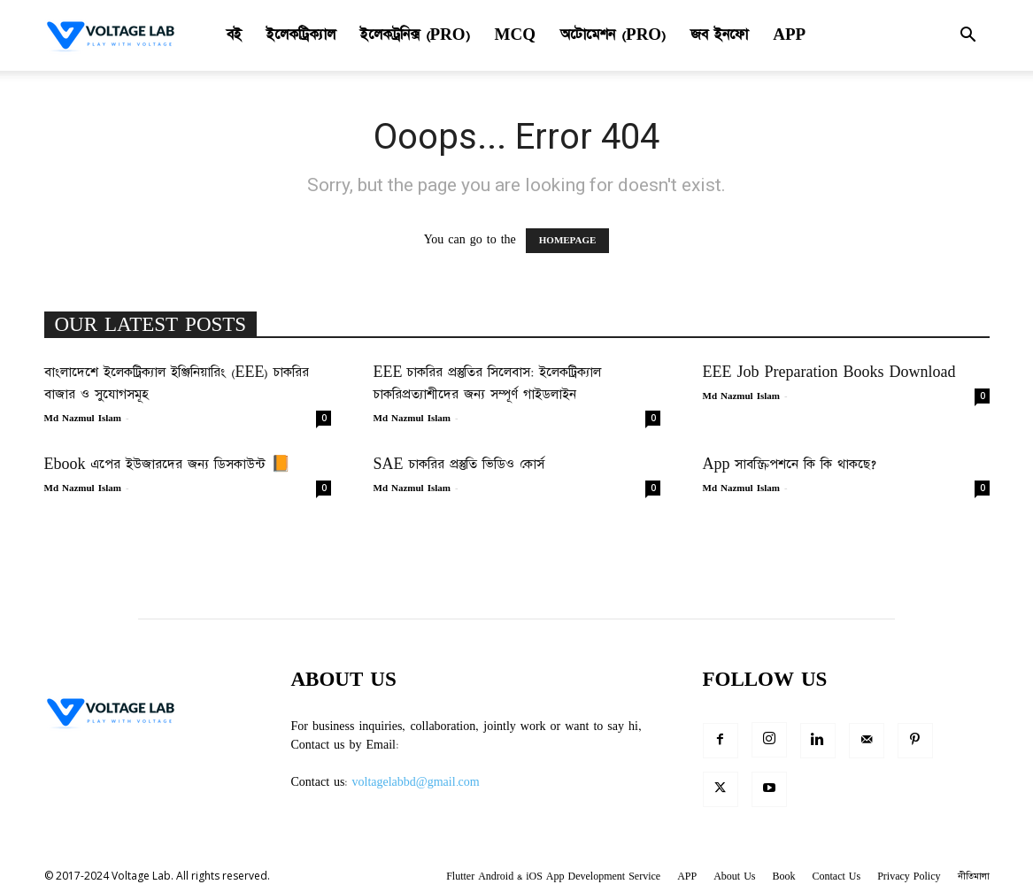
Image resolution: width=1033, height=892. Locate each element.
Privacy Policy (908, 876)
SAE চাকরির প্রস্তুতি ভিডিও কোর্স (459, 464)
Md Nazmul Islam (82, 418)
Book (783, 876)
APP (789, 35)
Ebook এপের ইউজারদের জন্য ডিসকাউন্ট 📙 (167, 464)
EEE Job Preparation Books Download (829, 372)
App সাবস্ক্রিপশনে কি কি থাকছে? (790, 464)
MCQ (515, 35)
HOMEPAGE (568, 240)
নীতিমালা (974, 876)
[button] (968, 36)
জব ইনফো (719, 35)
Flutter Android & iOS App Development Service (553, 876)
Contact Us (837, 876)
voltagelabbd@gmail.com (416, 782)
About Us (734, 876)
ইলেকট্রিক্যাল (300, 35)
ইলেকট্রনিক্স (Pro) (415, 35)
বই (234, 35)
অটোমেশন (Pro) (613, 35)
